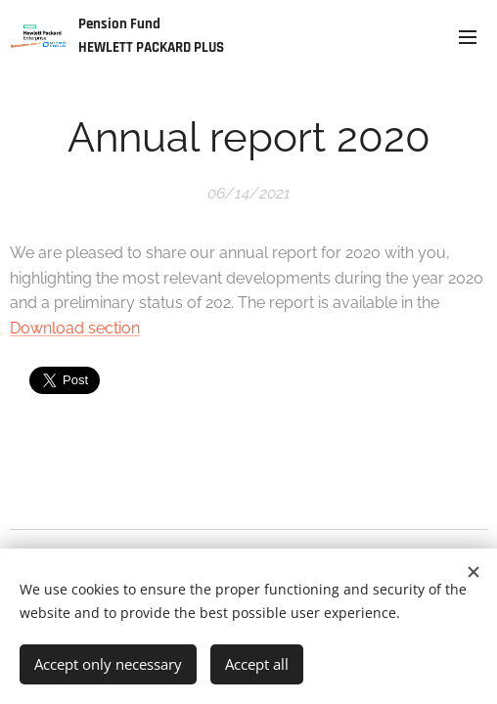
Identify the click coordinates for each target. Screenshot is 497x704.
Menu (467, 37)
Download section (75, 328)
